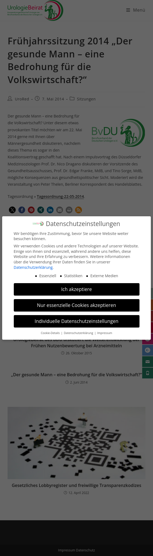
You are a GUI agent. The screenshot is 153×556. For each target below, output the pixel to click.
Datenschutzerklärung (33, 264)
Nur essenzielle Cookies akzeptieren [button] (76, 302)
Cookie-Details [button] (51, 330)
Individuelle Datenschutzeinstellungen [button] (76, 318)
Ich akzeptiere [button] (76, 286)
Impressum (104, 330)
